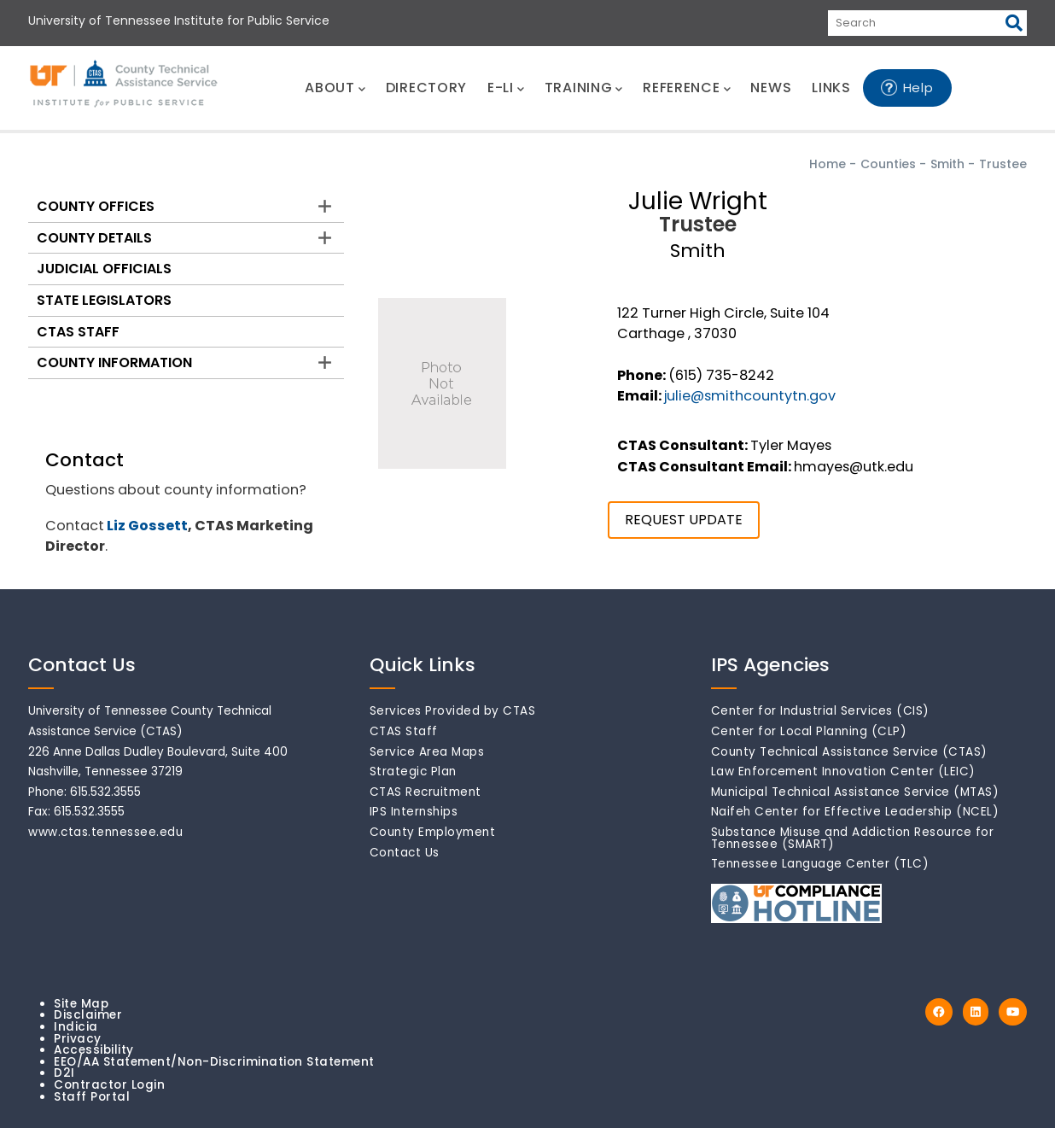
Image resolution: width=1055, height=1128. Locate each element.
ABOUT (334, 87)
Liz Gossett (147, 525)
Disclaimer (88, 1015)
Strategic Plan (413, 771)
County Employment (433, 832)
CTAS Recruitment (425, 792)
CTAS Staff (78, 332)
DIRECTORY (426, 87)
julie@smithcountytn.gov (750, 396)
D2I (64, 1073)
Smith (947, 163)
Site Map (81, 1004)
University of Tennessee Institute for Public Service (178, 20)
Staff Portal (92, 1097)
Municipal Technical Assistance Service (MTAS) (855, 792)
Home (827, 163)
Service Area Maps (427, 752)
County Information (114, 362)
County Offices (95, 206)
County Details (94, 238)
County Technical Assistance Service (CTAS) (849, 752)
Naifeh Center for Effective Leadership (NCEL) (855, 812)
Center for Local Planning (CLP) (809, 731)
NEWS (770, 87)
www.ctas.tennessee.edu (105, 832)
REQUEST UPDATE (684, 519)
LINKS (831, 87)
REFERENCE (686, 87)
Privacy (78, 1039)
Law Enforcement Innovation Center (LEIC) (843, 771)
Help (918, 87)
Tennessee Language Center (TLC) (820, 864)
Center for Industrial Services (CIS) (820, 711)
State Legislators (104, 300)
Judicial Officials (104, 268)
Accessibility (94, 1050)
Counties (888, 163)
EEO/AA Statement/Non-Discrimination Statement (214, 1062)
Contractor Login (109, 1085)
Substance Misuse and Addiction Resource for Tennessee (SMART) (852, 838)
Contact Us (405, 853)
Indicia (76, 1027)
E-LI (505, 87)
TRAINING (583, 87)
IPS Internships (414, 812)
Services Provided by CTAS (453, 711)
